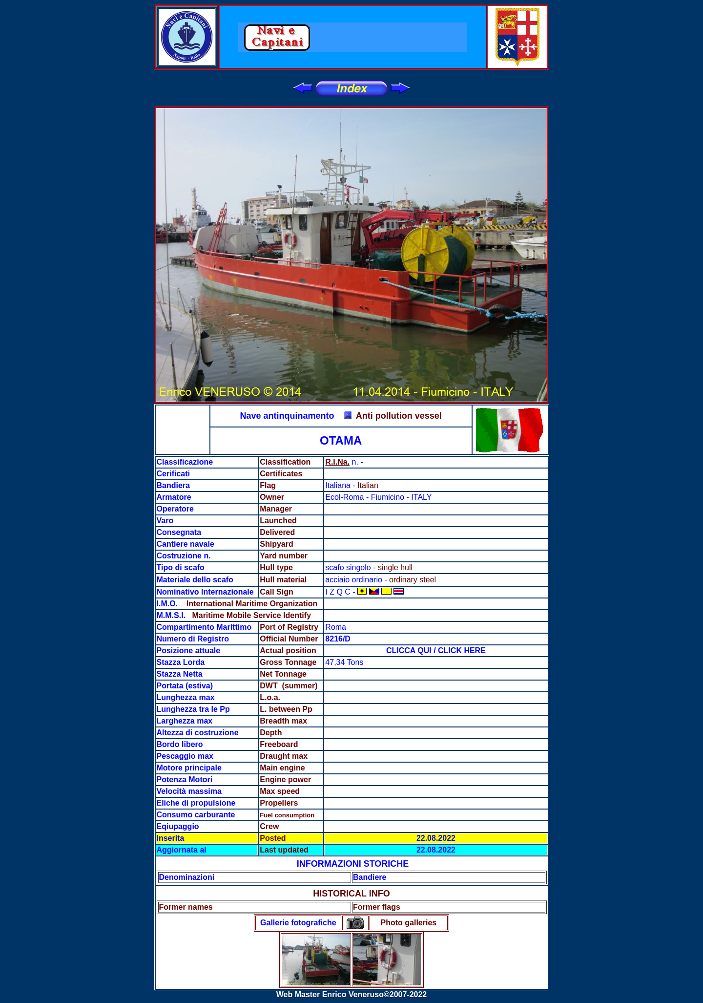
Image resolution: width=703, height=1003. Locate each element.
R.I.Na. (337, 462)
